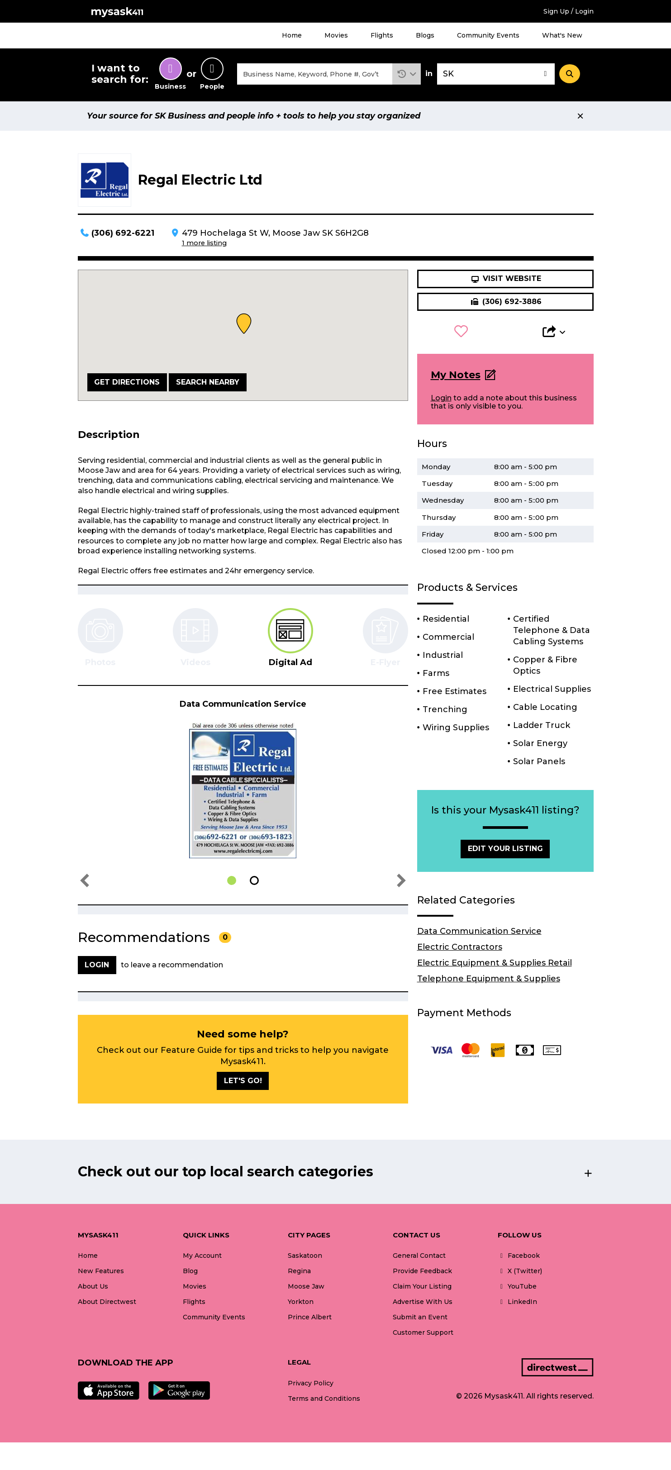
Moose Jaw (306, 1286)
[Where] (496, 74)
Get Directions (127, 382)
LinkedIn (517, 1302)
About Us (93, 1286)
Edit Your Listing (505, 848)
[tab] (290, 637)
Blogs (425, 35)
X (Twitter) (520, 1271)
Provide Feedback (422, 1271)
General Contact (419, 1255)
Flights (382, 35)
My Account (202, 1255)
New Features (101, 1271)
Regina (299, 1271)
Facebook (519, 1255)
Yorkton (301, 1302)
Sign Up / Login (568, 11)
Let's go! (243, 1080)
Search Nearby (207, 382)
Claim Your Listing (422, 1286)
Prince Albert (310, 1317)
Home (292, 35)
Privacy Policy (310, 1383)
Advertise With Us (422, 1302)
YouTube (517, 1286)
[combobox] (315, 74)
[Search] (569, 73)
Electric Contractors (459, 947)
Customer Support (423, 1332)
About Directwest (107, 1302)
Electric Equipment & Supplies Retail (494, 963)
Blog (190, 1271)
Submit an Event (420, 1317)
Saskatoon (305, 1255)
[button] (406, 74)
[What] (315, 74)
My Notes (456, 375)
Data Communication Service (479, 931)
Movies (336, 35)
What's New (562, 35)
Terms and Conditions (324, 1398)
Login (441, 398)
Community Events (488, 35)
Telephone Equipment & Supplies (488, 979)
